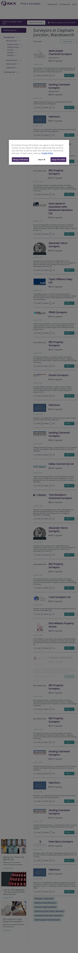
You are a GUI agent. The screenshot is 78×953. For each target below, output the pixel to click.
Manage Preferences (20, 160)
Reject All (41, 160)
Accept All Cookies (58, 160)
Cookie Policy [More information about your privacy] (47, 153)
